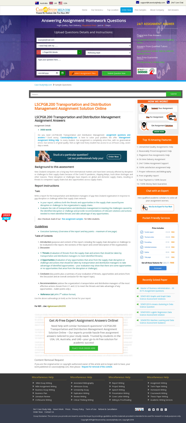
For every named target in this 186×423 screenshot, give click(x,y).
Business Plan (40, 393)
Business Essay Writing (44, 389)
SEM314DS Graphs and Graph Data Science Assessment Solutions (155, 297)
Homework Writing (157, 389)
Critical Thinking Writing (82, 399)
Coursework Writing (157, 393)
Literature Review (41, 396)
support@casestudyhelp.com (150, 2)
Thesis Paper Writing (158, 396)
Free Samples (140, 10)
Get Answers (173, 10)
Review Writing (78, 396)
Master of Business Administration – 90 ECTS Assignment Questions (157, 289)
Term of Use (91, 409)
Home (84, 10)
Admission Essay (79, 386)
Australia (41, 3)
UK (53, 3)
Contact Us (49, 412)
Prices (67, 409)
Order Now (126, 10)
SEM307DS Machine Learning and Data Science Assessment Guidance (157, 321)
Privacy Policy (78, 409)
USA (63, 3)
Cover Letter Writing (119, 396)
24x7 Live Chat (175, 2)
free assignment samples (72, 219)
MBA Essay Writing (42, 382)
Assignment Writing (157, 382)
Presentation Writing (119, 393)
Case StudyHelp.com (43, 85)
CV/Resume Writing (42, 399)
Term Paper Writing (157, 386)
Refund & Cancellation (107, 409)
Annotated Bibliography (82, 382)
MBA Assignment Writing (44, 386)
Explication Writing (80, 393)
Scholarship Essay (80, 389)
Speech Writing (117, 389)
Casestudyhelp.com (68, 137)
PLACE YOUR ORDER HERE (83, 348)
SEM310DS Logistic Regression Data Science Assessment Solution (156, 313)
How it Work (58, 409)
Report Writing (116, 382)
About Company (157, 10)
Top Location (112, 10)
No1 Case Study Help (42, 409)
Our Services (97, 10)
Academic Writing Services (160, 399)
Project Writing (117, 386)
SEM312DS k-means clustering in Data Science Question (156, 305)
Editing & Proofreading (120, 399)
